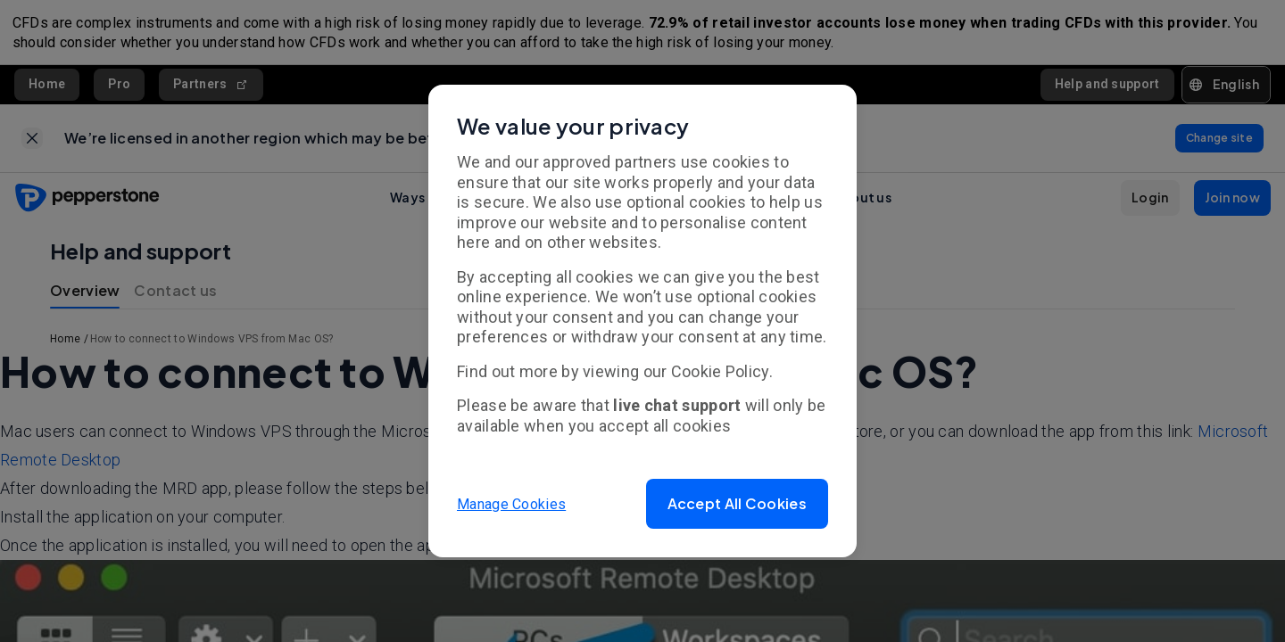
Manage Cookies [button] (511, 503)
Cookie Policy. (722, 371)
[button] (737, 504)
